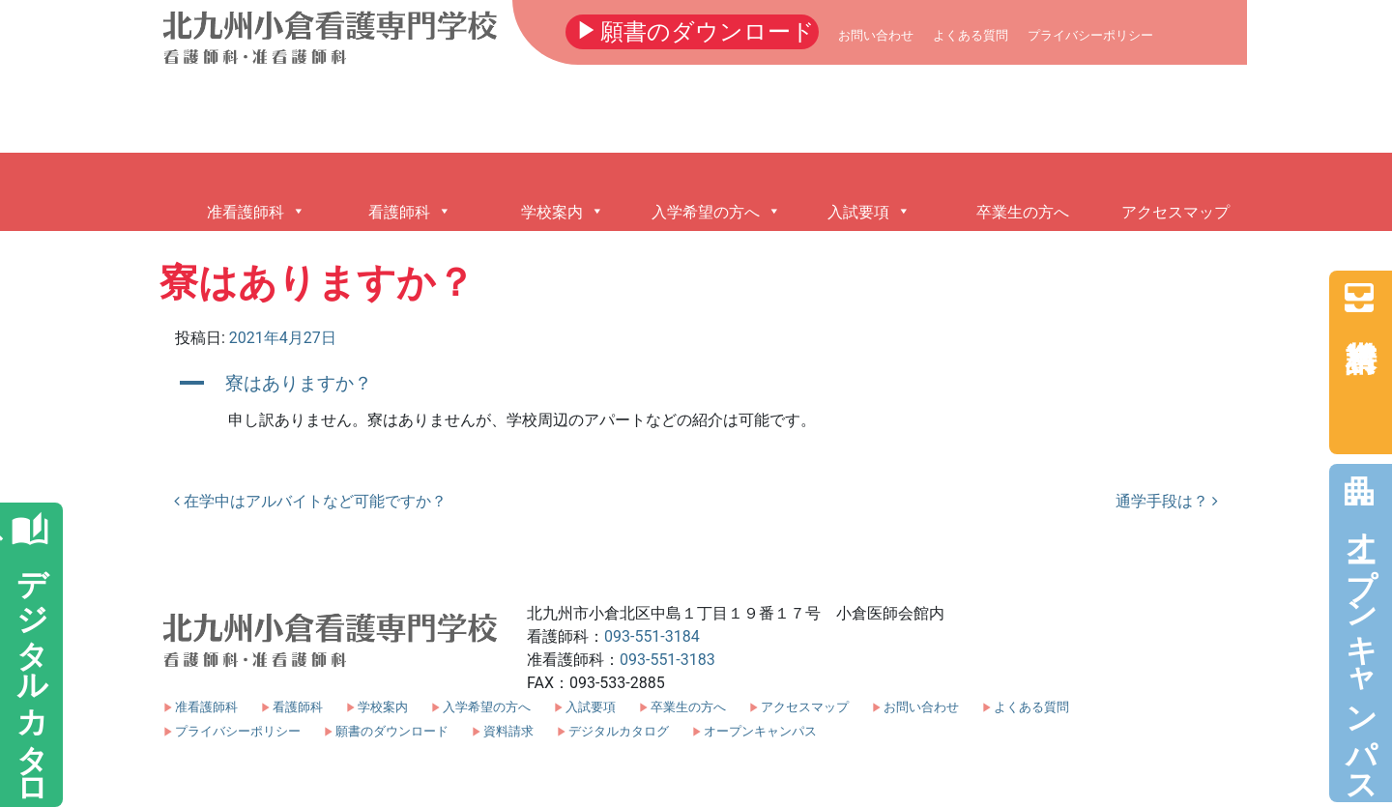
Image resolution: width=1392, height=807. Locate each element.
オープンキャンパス (1359, 631)
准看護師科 (206, 707)
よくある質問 (970, 35)
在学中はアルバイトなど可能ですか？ (310, 501)
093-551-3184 (652, 636)
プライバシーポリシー (1090, 35)
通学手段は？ (1167, 501)
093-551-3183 (667, 659)
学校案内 (383, 707)
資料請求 (1359, 297)
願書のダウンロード (692, 29)
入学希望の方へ (487, 707)
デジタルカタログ (618, 731)
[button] (696, 383)
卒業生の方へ (688, 707)
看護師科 (298, 707)
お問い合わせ (876, 35)
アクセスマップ (805, 707)
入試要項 (591, 707)
